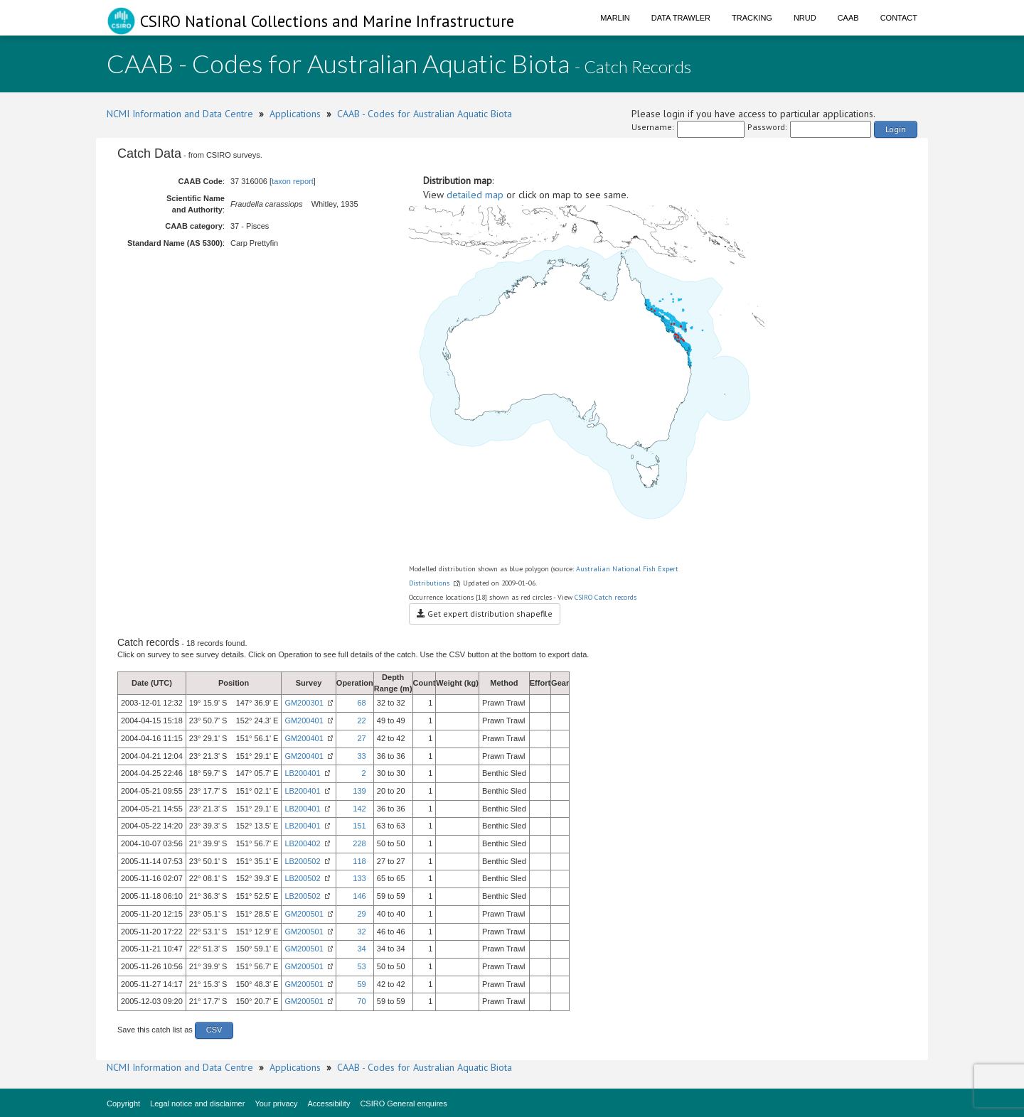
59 (361, 984)
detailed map (475, 194)
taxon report (293, 181)
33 (361, 756)
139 (359, 791)
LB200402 (302, 843)
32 (361, 931)
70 (361, 1001)
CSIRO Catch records (605, 597)
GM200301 (303, 702)
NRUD (805, 18)
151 (359, 825)
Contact (898, 18)
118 (359, 861)
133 (359, 878)
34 (361, 948)
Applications (295, 113)
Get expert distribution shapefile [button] (485, 613)
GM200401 (303, 720)
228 (359, 843)
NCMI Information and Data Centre (180, 113)
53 (361, 966)
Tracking (752, 18)
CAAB (848, 18)
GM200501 (303, 914)
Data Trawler (680, 18)
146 (359, 896)
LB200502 (302, 861)
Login (895, 129)
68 (361, 702)
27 (361, 738)
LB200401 (302, 773)
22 (361, 720)
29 (361, 914)
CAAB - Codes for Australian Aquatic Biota (424, 113)
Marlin (615, 18)
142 (359, 808)
